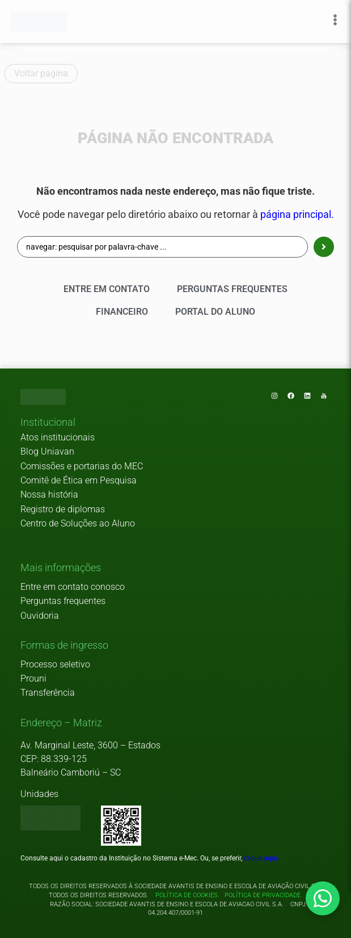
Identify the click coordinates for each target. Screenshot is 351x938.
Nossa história (49, 494)
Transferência (47, 692)
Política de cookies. (187, 895)
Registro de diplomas (62, 509)
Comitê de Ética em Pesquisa (78, 480)
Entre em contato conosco (72, 586)
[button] (47, 423)
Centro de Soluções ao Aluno (77, 523)
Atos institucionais (57, 437)
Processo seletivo (55, 664)
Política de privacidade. (261, 895)
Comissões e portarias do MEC (81, 466)
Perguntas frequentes (62, 601)
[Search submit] (324, 247)
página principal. (297, 214)
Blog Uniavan (47, 451)
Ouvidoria (39, 615)
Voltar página (41, 73)
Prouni (33, 678)
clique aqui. (261, 858)
